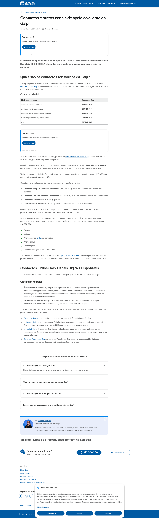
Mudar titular (24, 470)
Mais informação (43, 507)
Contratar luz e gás (26, 476)
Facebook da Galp (31, 318)
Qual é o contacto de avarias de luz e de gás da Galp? (46, 382)
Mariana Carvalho (44, 421)
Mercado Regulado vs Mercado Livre (32, 482)
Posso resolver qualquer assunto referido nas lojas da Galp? (48, 405)
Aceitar (108, 513)
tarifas (39, 238)
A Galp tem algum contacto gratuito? (39, 365)
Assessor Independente (29, 54)
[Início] (21, 12)
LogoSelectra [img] (22, 514)
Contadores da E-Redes (28, 479)
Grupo (22, 506)
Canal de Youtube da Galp (34, 339)
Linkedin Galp (29, 329)
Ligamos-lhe (117, 452)
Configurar (51, 513)
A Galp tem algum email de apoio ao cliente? (42, 393)
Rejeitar (79, 513)
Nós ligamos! (125, 22)
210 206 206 (89, 452)
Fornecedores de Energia (84, 3)
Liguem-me (29, 47)
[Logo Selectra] (27, 3)
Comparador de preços (107, 3)
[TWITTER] (26, 496)
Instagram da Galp (31, 322)
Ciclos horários (25, 473)
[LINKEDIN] (31, 496)
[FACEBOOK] (20, 496)
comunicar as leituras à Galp (76, 156)
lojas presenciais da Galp (70, 255)
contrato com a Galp (28, 86)
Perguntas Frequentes (129, 3)
